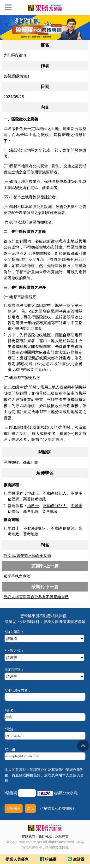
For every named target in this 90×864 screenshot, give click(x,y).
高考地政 (30, 511)
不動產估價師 (62, 528)
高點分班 (45, 836)
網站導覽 (62, 836)
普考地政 (50, 511)
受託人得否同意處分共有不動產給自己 (36, 596)
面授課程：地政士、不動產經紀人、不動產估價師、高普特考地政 (45, 496)
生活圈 (76, 859)
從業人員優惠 (17, 859)
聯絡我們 (28, 836)
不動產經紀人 (54, 505)
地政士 (33, 505)
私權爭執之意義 (17, 576)
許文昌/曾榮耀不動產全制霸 (27, 555)
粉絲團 (48, 859)
